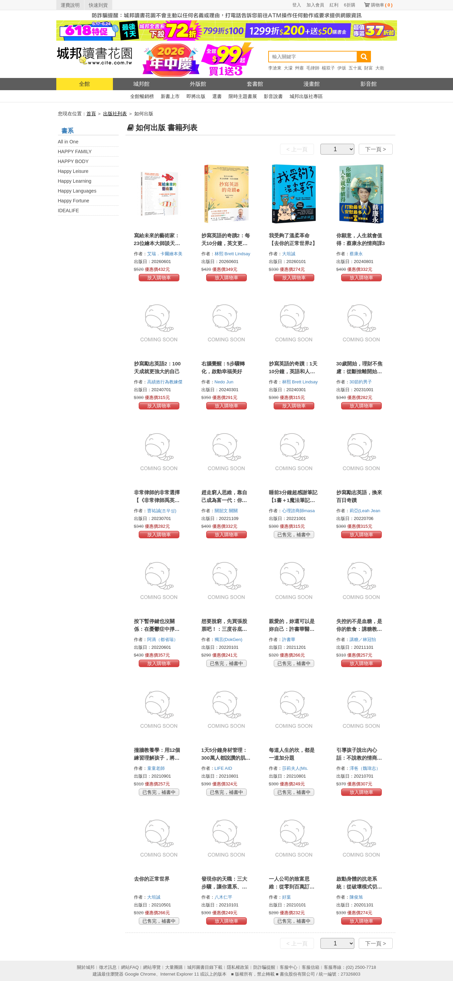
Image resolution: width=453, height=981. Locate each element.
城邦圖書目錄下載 (204, 967)
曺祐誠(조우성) (162, 510)
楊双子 (328, 68)
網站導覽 (152, 967)
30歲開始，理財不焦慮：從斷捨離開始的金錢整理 (359, 371)
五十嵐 (355, 68)
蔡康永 (357, 253)
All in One (68, 141)
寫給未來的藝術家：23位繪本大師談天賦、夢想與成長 (157, 243)
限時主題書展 (243, 96)
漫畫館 (311, 84)
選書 (217, 96)
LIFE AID (224, 768)
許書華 (289, 639)
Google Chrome (140, 974)
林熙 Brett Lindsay (233, 253)
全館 (84, 84)
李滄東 (274, 68)
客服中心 (288, 967)
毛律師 (312, 68)
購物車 (382, 4)
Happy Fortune (74, 200)
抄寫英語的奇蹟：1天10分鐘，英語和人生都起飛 (293, 371)
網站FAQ (130, 967)
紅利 (334, 4)
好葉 (287, 897)
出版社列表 (115, 113)
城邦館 (141, 84)
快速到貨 (98, 5)
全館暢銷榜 (142, 96)
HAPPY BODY (73, 161)
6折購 (349, 4)
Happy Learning (75, 181)
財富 (368, 68)
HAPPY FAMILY (75, 151)
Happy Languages (77, 191)
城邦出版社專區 (306, 96)
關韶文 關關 (227, 510)
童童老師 (156, 768)
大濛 (288, 68)
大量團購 (174, 967)
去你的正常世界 (152, 879)
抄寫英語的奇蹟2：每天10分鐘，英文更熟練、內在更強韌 (225, 243)
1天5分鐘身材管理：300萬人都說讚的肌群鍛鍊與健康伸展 (226, 757)
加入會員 (315, 4)
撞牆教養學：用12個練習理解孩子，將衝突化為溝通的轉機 (157, 757)
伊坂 (341, 68)
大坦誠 (289, 253)
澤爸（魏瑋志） (366, 768)
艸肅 (299, 68)
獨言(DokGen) (228, 639)
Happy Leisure (73, 171)
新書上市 (170, 96)
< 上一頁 (297, 149)
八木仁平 (224, 897)
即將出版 (195, 96)
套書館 (255, 84)
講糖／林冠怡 (363, 639)
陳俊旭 (357, 897)
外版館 (198, 84)
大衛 (379, 68)
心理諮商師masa (299, 510)
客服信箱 (310, 967)
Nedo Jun (225, 381)
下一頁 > (375, 149)
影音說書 (273, 96)
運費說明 (70, 5)
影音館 (368, 84)
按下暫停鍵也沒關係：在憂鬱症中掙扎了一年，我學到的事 (157, 629)
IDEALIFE (68, 210)
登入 (296, 4)
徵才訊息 (108, 967)
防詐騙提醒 (264, 967)
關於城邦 (86, 967)
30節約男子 (361, 381)
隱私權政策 (238, 967)
